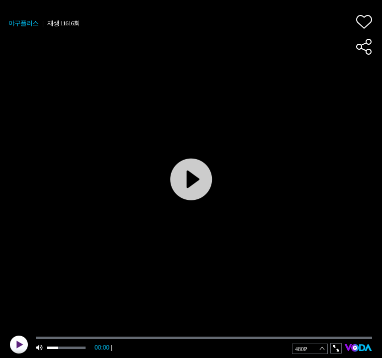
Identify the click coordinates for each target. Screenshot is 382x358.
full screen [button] (336, 348)
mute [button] (40, 348)
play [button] (18, 344)
